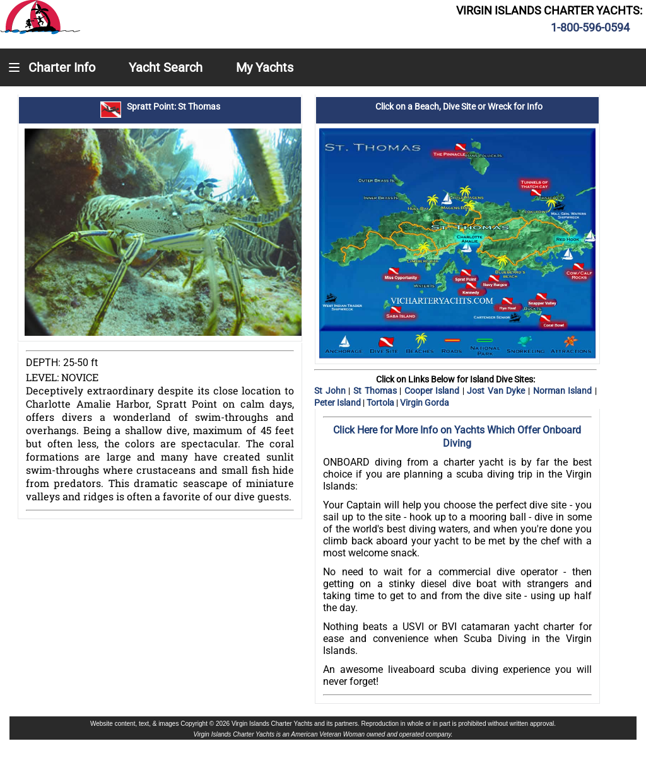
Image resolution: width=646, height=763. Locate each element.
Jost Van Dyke (497, 391)
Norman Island (564, 391)
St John (331, 391)
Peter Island (338, 403)
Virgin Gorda (424, 403)
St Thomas (374, 391)
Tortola (381, 403)
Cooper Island (433, 391)
